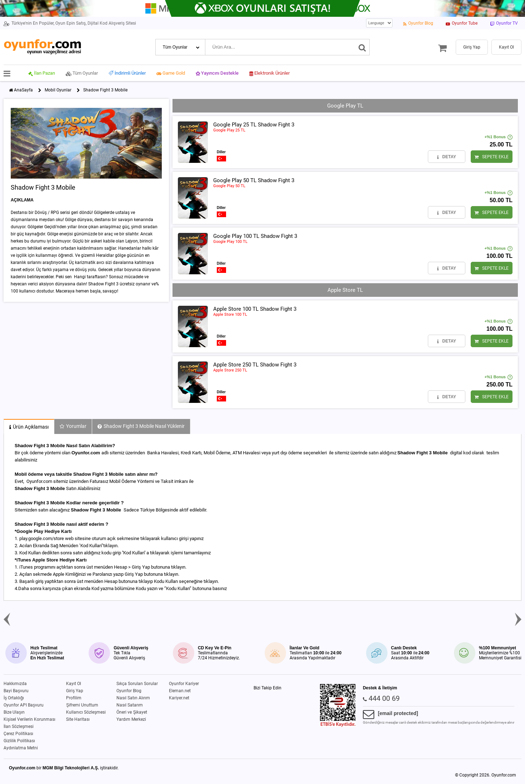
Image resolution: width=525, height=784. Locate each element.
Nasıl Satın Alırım (133, 697)
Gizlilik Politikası (19, 740)
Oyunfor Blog (128, 690)
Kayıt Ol (73, 683)
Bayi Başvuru (16, 690)
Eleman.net (180, 690)
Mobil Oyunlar (58, 90)
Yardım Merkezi (131, 719)
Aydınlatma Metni (21, 747)
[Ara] (362, 47)
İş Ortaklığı (14, 697)
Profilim (73, 697)
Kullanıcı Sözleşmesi (86, 712)
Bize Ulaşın (14, 712)
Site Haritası (78, 719)
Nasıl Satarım (129, 705)
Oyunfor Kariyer (184, 683)
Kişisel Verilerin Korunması (29, 719)
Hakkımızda (15, 683)
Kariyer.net (179, 697)
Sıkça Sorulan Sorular (137, 683)
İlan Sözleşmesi (19, 726)
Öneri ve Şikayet (131, 712)
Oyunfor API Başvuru (24, 705)
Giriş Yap (74, 690)
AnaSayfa (23, 90)
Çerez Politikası (18, 733)
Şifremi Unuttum (82, 705)
